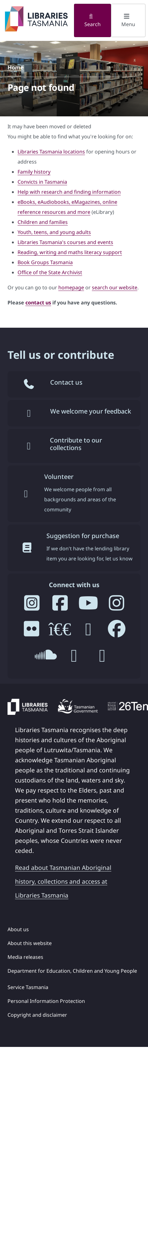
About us (18, 929)
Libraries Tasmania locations (51, 151)
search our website (114, 287)
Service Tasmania (28, 987)
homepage (71, 287)
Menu (128, 20)
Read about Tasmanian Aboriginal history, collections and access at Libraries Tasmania (63, 881)
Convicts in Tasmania (42, 181)
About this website (30, 943)
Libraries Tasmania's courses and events (65, 242)
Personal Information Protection (46, 1001)
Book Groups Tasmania (45, 262)
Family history (34, 171)
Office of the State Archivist (50, 272)
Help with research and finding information (69, 191)
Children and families (43, 222)
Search (92, 20)
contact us (38, 302)
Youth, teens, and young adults (54, 232)
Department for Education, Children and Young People (72, 970)
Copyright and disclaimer (37, 1014)
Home (16, 67)
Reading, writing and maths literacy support (70, 252)
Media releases (25, 957)
